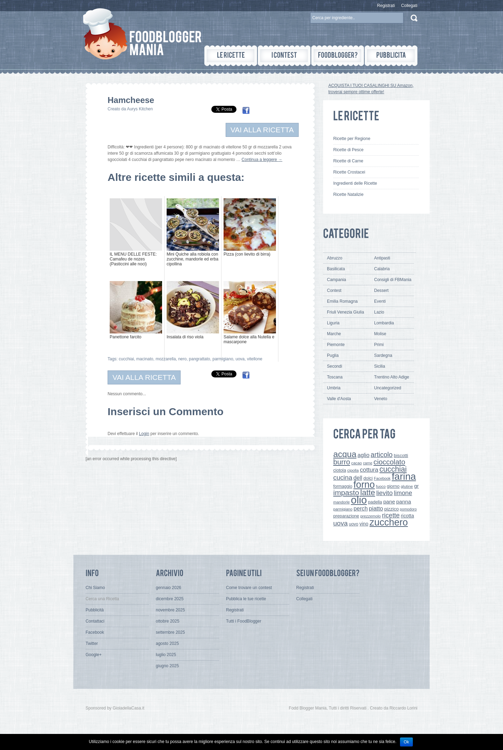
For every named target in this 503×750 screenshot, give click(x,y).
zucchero (389, 522)
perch (360, 508)
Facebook (382, 478)
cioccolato (389, 462)
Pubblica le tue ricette (246, 598)
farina (404, 476)
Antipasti (382, 258)
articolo (382, 454)
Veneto (380, 398)
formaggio (342, 486)
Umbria (334, 387)
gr (416, 486)
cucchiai (126, 358)
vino (363, 524)
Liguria (333, 323)
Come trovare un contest (249, 587)
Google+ (94, 654)
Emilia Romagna (342, 301)
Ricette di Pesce (348, 149)
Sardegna (383, 355)
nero (182, 358)
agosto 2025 (167, 643)
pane (389, 502)
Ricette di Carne (348, 161)
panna (403, 502)
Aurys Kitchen (140, 108)
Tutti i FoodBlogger (243, 621)
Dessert (381, 290)
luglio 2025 (166, 654)
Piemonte (336, 344)
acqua (344, 454)
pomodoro (408, 509)
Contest (334, 290)
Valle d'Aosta (339, 398)
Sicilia (379, 366)
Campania (336, 279)
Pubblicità (95, 610)
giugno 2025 (167, 665)
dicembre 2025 (169, 598)
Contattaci (95, 621)
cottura (369, 469)
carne (367, 463)
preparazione (346, 516)
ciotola (339, 470)
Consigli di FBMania (392, 279)
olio (359, 500)
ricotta (407, 516)
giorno (393, 486)
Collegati (409, 5)
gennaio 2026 (168, 587)
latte (367, 492)
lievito (384, 493)
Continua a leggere (262, 159)
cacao (356, 463)
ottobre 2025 (167, 621)
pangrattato (199, 358)
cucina (342, 477)
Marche (334, 333)
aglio (364, 455)
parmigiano (222, 358)
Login (144, 433)
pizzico (391, 509)
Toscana (335, 377)
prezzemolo (370, 516)
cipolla (353, 470)
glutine (407, 486)
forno (364, 484)
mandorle (341, 502)
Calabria (382, 268)
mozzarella (165, 358)
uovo (353, 524)
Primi (379, 344)
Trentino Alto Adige (391, 377)
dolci (368, 478)
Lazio (379, 312)
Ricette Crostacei (349, 172)
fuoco (381, 486)
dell (357, 478)
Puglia (332, 355)
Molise (380, 333)
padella (375, 502)
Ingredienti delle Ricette (355, 183)
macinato (144, 358)
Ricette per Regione (351, 138)
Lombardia (384, 323)
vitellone (254, 358)
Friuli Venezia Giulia (345, 312)
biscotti (401, 455)
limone (403, 493)
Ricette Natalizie (348, 194)
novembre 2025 (170, 610)
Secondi (334, 366)
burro (341, 462)
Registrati (386, 5)
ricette (391, 515)
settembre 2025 (170, 632)
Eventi (380, 301)
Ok (406, 742)
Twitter (92, 643)
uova (240, 358)
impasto (346, 492)
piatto (376, 508)
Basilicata (336, 268)
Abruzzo (334, 258)
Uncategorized (387, 387)
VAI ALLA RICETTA (262, 130)
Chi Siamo (95, 587)
